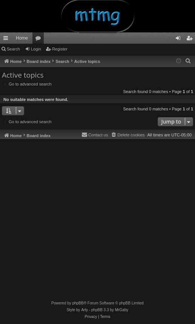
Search (13, 49)
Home (22, 38)
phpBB (78, 303)
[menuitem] (188, 61)
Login (36, 49)
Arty (84, 310)
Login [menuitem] (180, 39)
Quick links (7, 39)
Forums (39, 39)
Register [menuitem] (191, 39)
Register (60, 49)
